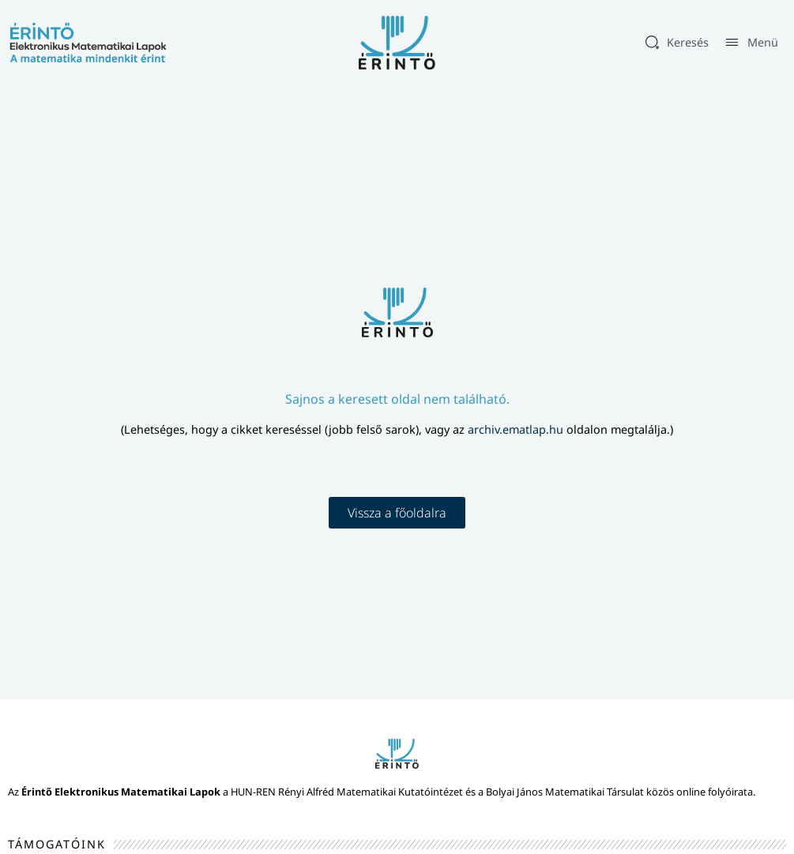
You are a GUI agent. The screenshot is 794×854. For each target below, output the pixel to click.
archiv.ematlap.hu (517, 429)
